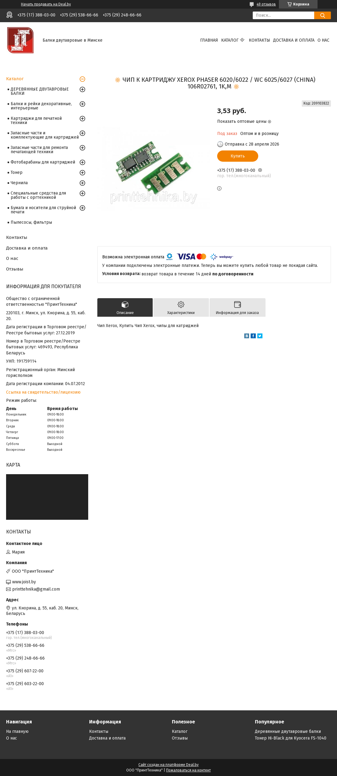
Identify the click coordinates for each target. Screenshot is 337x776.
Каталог (229, 40)
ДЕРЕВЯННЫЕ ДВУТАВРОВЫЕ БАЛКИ (40, 91)
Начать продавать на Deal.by (46, 4)
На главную (17, 731)
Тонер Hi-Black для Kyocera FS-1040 (290, 738)
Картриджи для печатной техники (36, 120)
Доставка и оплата (293, 40)
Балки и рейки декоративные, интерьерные (41, 106)
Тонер (17, 172)
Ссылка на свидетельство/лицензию (43, 392)
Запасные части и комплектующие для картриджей (45, 135)
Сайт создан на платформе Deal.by (168, 765)
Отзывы (14, 269)
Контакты (259, 40)
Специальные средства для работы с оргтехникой (38, 195)
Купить (238, 156)
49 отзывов (266, 4)
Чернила (19, 182)
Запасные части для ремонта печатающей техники (39, 149)
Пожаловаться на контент (188, 770)
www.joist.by (24, 582)
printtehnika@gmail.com (36, 589)
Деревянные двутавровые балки (288, 731)
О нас (323, 40)
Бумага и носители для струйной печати (43, 210)
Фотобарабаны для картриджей (43, 162)
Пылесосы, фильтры (31, 222)
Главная (209, 40)
